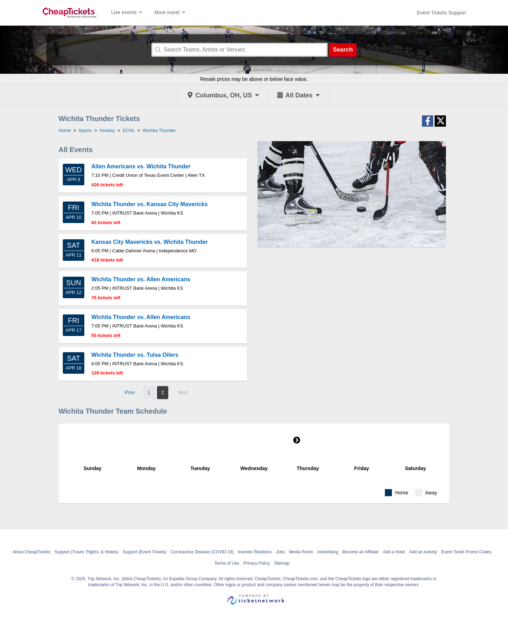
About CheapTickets (31, 551)
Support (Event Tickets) (144, 551)
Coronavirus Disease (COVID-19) (202, 551)
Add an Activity (423, 551)
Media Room (301, 551)
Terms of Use (226, 563)
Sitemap (282, 563)
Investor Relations (255, 551)
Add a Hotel (394, 551)
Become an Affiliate (361, 551)
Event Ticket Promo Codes (466, 551)
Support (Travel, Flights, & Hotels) (86, 551)
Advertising (327, 551)
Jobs (280, 551)
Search (343, 49)
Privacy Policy (256, 563)
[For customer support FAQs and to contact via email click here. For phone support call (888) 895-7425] (441, 12)
